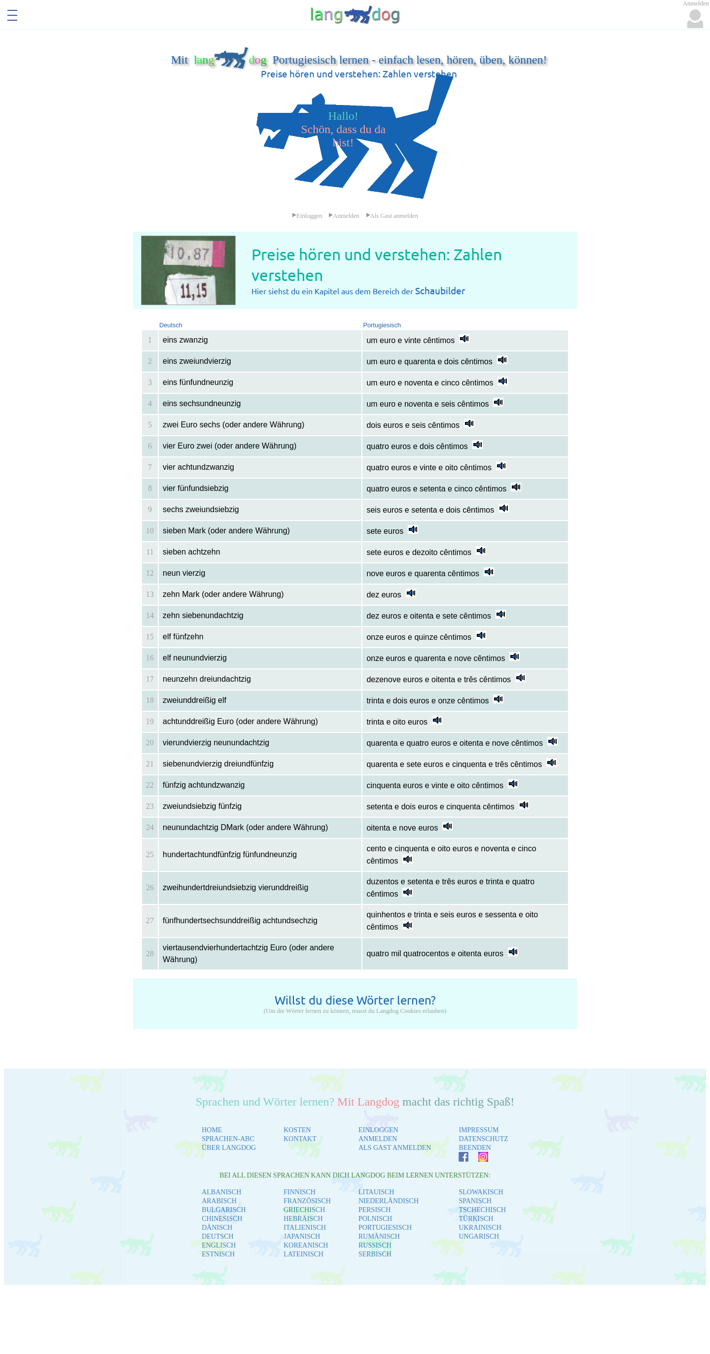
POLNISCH (375, 1218)
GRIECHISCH (304, 1210)
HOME (212, 1130)
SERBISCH (374, 1254)
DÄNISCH (217, 1227)
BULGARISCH (224, 1210)
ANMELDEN (377, 1139)
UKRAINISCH (480, 1227)
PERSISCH (374, 1210)
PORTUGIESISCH (385, 1227)
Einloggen (307, 215)
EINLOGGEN (378, 1130)
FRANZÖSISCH (307, 1201)
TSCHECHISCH (482, 1210)
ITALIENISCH (305, 1227)
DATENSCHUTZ (483, 1139)
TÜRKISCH (476, 1218)
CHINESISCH (222, 1218)
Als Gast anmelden (392, 215)
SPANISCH (475, 1201)
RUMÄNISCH (379, 1236)
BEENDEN (475, 1147)
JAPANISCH (302, 1236)
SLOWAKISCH (481, 1192)
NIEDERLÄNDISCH (388, 1201)
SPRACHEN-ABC (228, 1139)
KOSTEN (297, 1130)
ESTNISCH (218, 1254)
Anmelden (343, 215)
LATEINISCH (303, 1254)
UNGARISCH (479, 1236)
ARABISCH (219, 1201)
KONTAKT (300, 1139)
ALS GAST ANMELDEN (394, 1147)
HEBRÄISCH (303, 1218)
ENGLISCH (219, 1245)
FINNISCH (300, 1192)
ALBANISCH (221, 1192)
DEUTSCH (218, 1236)
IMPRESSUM (478, 1130)
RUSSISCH (374, 1245)
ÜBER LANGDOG (229, 1147)
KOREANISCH (306, 1245)
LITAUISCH (376, 1192)
